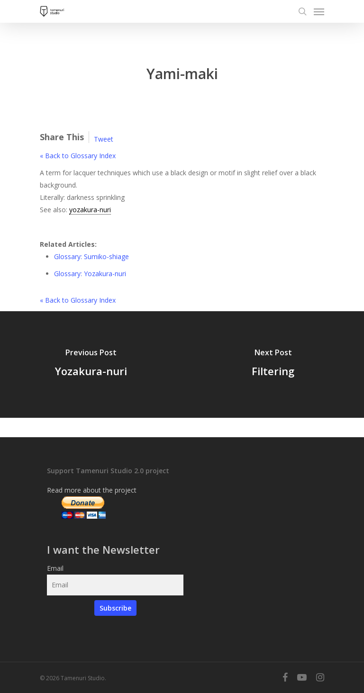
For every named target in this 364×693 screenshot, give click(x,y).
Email (55, 568)
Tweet (103, 139)
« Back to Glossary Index (78, 155)
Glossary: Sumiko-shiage (91, 256)
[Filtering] (273, 364)
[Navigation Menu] (319, 11)
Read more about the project (91, 490)
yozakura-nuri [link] (90, 209)
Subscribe (115, 607)
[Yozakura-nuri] (91, 364)
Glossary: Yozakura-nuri (90, 273)
